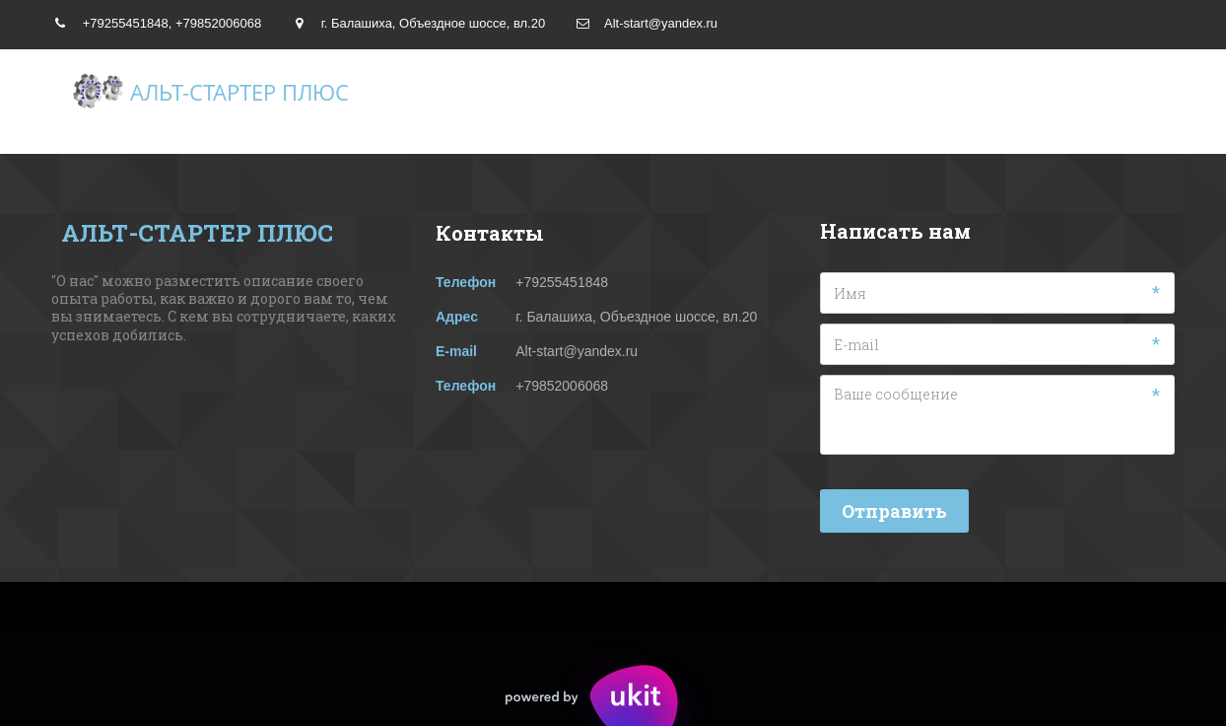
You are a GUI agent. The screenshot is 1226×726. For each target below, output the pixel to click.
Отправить (894, 511)
